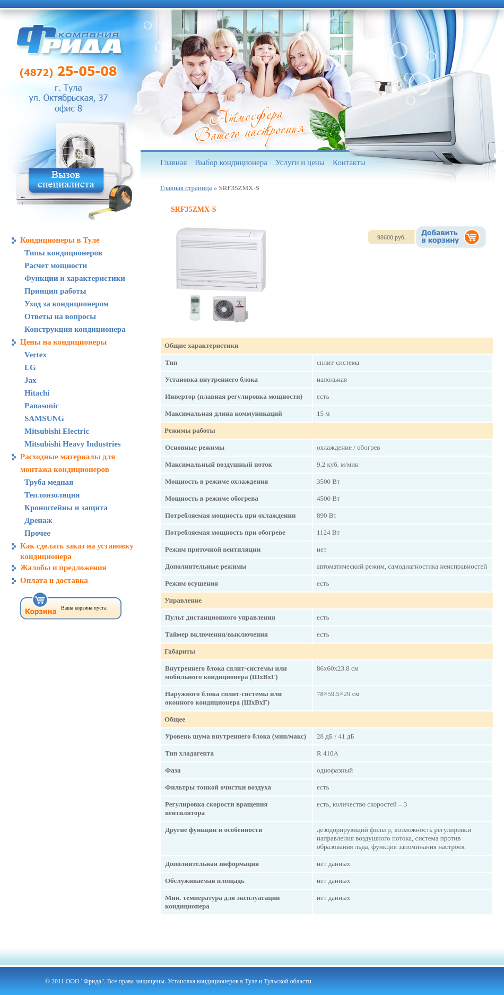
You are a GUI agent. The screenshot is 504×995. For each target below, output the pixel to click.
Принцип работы (55, 291)
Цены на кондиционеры (63, 342)
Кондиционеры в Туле (60, 240)
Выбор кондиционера (231, 162)
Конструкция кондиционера (75, 329)
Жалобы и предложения (63, 567)
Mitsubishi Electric (56, 431)
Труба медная (48, 482)
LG (30, 367)
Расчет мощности (55, 265)
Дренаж (38, 520)
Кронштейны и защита (66, 507)
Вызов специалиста (66, 181)
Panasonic (41, 405)
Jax (30, 380)
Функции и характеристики (74, 278)
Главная (173, 162)
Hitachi (37, 393)
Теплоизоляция (52, 495)
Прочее (37, 533)
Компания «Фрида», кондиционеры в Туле (69, 40)
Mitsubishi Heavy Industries (72, 444)
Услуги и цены (300, 162)
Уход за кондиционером (66, 303)
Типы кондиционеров (63, 252)
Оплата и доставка (54, 580)
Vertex (35, 354)
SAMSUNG (44, 418)
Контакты (349, 162)
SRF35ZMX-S (193, 209)
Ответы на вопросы (60, 316)
